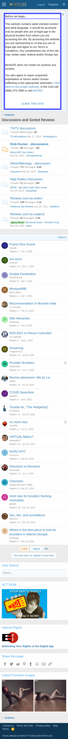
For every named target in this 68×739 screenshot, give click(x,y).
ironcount (13, 455)
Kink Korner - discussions (29, 144)
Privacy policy (43, 725)
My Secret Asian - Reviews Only (34, 222)
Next (36, 548)
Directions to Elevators (24, 466)
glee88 (12, 504)
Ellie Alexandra (19, 318)
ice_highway (15, 337)
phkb (28, 225)
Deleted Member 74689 (20, 485)
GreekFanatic (15, 277)
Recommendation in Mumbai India (32, 303)
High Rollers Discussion (26, 179)
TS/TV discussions (23, 128)
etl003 (12, 381)
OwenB (13, 248)
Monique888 (17, 288)
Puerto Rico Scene (22, 244)
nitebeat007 (15, 440)
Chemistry (16, 481)
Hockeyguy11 (50, 136)
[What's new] (63, 4)
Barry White (15, 292)
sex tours (15, 259)
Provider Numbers (21, 362)
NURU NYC (17, 451)
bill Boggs (14, 538)
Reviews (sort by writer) (26, 198)
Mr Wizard (14, 411)
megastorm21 (16, 351)
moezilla (13, 425)
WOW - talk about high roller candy (28, 187)
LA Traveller (15, 307)
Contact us (8, 725)
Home (6, 729)
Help (55, 725)
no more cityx (18, 422)
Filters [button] (61, 237)
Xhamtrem (15, 171)
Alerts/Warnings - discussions (30, 163)
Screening (16, 348)
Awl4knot (54, 206)
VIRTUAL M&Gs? (21, 437)
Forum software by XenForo (28, 736)
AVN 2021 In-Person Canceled (30, 333)
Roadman (43, 171)
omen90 (13, 263)
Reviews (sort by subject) (27, 214)
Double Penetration (22, 274)
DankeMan (31, 190)
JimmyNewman (34, 155)
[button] (4, 4)
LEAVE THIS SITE (32, 103)
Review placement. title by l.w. (30, 377)
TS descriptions (18, 136)
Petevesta (14, 322)
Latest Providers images (18, 675)
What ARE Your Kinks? (22, 152)
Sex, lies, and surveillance (27, 515)
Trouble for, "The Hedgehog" (28, 407)
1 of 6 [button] (24, 548)
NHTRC (38, 90)
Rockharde (14, 470)
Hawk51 (13, 396)
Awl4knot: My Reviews (22, 206)
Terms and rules (25, 725)
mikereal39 (14, 366)
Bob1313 (13, 519)
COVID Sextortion (21, 392)
